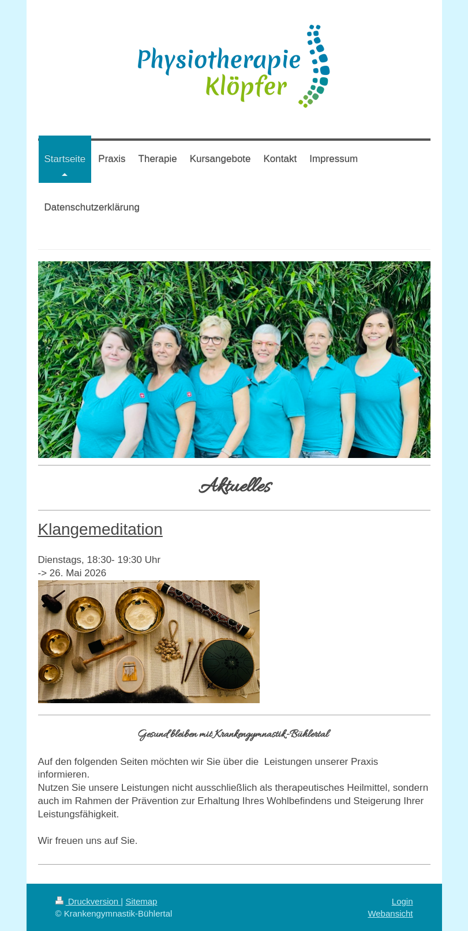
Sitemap (141, 901)
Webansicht (390, 913)
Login (402, 901)
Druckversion (88, 901)
